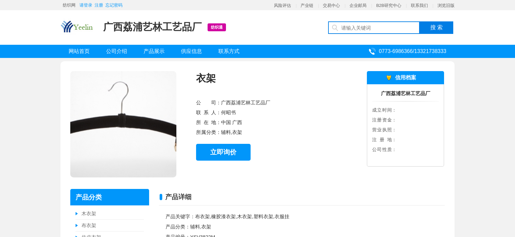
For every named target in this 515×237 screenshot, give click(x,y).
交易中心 (331, 5)
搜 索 (436, 27)
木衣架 (88, 213)
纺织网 (69, 5)
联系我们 (419, 5)
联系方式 (228, 51)
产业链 (307, 5)
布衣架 (88, 225)
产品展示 (154, 51)
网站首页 (79, 51)
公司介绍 (116, 51)
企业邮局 (358, 5)
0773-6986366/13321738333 (412, 51)
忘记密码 (114, 5)
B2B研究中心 (388, 5)
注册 (99, 5)
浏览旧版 (446, 5)
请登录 (85, 5)
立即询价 (223, 152)
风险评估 (282, 5)
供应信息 (191, 51)
